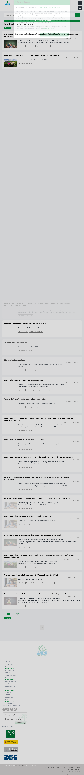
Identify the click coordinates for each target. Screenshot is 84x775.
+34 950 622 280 (9, 663)
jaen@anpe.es (9, 692)
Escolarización (30, 46)
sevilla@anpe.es (10, 703)
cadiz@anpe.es (9, 670)
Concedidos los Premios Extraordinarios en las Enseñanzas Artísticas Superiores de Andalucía (39, 594)
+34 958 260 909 (9, 679)
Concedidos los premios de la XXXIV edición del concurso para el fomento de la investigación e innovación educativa (39, 419)
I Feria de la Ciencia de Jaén (14, 360)
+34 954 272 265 (9, 701)
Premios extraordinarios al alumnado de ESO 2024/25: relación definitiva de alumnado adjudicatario (36, 478)
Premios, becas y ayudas (43, 46)
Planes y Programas (31, 390)
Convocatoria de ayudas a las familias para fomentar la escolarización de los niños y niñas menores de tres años (41, 35)
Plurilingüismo (30, 407)
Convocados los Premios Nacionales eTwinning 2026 (23, 380)
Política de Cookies (66, 767)
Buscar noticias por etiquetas (42, 20)
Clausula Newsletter (73, 769)
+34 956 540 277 (9, 668)
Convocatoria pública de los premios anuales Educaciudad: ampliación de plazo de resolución (38, 457)
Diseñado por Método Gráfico (70, 772)
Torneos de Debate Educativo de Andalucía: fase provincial (25, 399)
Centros (21, 46)
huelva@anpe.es (10, 686)
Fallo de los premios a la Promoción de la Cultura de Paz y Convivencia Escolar (33, 535)
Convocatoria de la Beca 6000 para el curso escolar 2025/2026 (27, 516)
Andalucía (68, 38)
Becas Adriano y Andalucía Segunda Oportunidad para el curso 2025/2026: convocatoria (37, 498)
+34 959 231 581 (9, 685)
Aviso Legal (76, 767)
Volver (7, 27)
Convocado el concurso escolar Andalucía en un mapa (24, 439)
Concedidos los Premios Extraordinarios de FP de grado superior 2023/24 (31, 575)
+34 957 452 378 (9, 674)
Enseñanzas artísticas (32, 606)
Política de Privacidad (52, 767)
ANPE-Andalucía (67, 423)
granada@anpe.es (10, 681)
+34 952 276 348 (9, 696)
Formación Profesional (32, 582)
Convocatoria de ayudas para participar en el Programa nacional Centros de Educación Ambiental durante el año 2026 (40, 556)
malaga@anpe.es (10, 697)
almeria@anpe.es (10, 664)
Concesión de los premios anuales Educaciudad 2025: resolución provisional (32, 55)
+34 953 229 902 (9, 690)
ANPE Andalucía (19, 765)
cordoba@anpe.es (10, 675)
